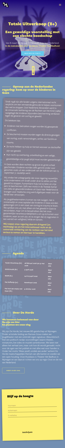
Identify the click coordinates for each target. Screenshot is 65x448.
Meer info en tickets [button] (32, 53)
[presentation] (24, 424)
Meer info (50, 264)
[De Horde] (5, 5)
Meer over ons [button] (13, 370)
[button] (60, 5)
